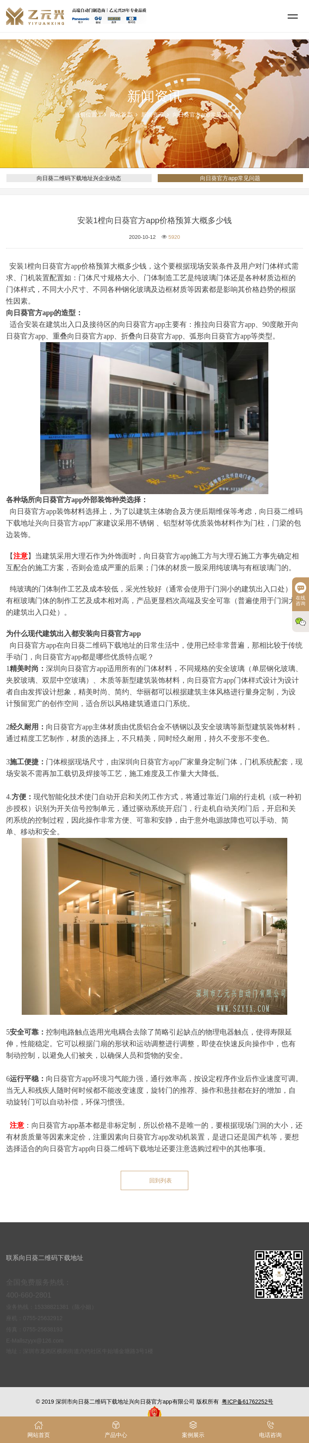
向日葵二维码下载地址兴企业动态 (79, 178)
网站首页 (121, 114)
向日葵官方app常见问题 (203, 114)
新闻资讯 (152, 114)
